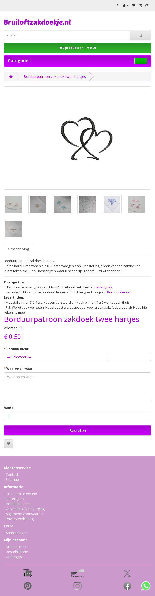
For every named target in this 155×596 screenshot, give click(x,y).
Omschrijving (18, 249)
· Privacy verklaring (19, 518)
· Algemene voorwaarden (24, 513)
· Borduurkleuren (17, 503)
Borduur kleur (17, 349)
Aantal (9, 407)
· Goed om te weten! (20, 493)
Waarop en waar (19, 368)
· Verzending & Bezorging (24, 508)
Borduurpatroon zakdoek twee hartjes (55, 76)
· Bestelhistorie (16, 551)
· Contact (11, 474)
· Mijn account (15, 546)
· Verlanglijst (13, 556)
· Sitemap (11, 479)
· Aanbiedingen (15, 532)
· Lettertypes (14, 498)
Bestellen (77, 430)
